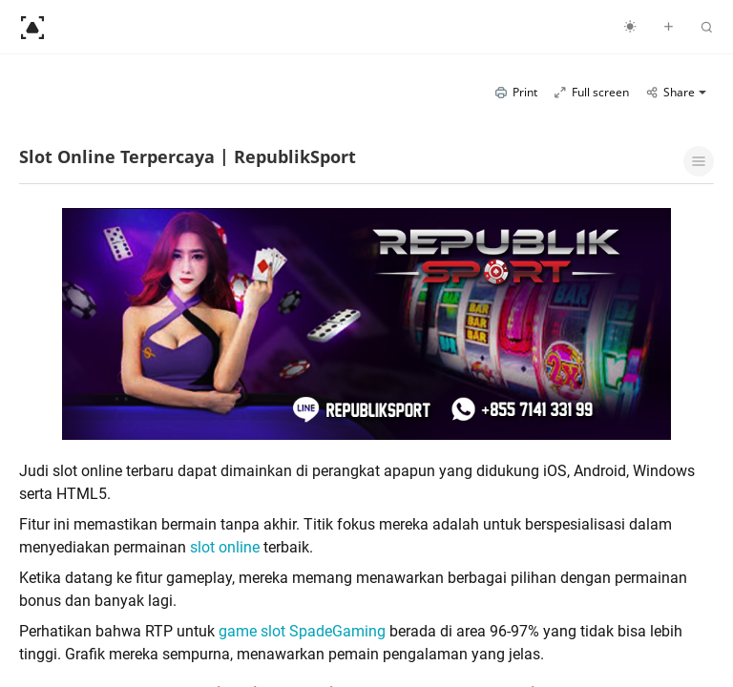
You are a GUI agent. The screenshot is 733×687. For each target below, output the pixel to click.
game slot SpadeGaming (302, 631)
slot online (225, 547)
